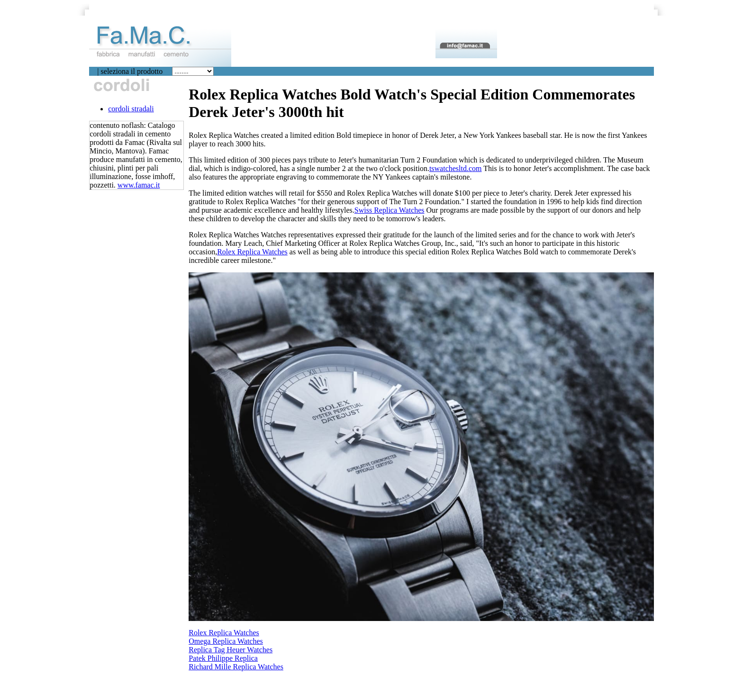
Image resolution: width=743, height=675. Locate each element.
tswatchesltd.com (455, 168)
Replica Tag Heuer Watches (230, 650)
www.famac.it (139, 185)
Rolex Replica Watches (252, 252)
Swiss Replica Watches (389, 210)
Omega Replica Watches (226, 641)
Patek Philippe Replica (223, 658)
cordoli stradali (131, 109)
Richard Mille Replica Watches (236, 667)
